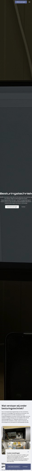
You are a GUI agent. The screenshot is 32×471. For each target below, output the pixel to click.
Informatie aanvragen (12, 206)
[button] (29, 2)
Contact (23, 206)
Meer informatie (10, 461)
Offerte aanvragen (20, 2)
